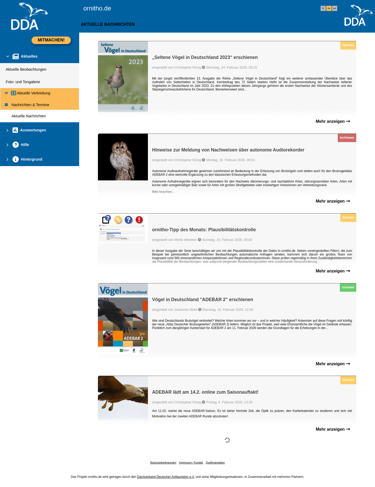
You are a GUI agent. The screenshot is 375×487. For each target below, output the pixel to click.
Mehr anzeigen (333, 121)
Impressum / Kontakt (191, 462)
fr (323, 8)
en (334, 8)
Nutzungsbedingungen (163, 462)
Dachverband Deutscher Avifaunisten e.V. (166, 477)
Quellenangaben (215, 462)
